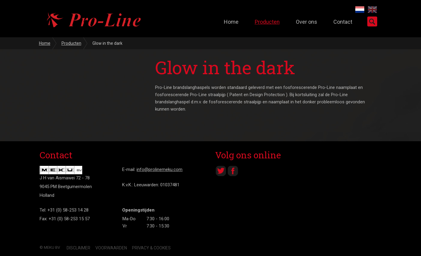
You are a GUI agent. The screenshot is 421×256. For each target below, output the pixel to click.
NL (360, 10)
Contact (342, 22)
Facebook (233, 171)
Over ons (306, 22)
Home (231, 22)
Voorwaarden (111, 247)
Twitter (221, 171)
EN (372, 10)
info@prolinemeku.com (159, 169)
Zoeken (372, 21)
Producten (267, 22)
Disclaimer (78, 247)
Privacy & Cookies (151, 247)
